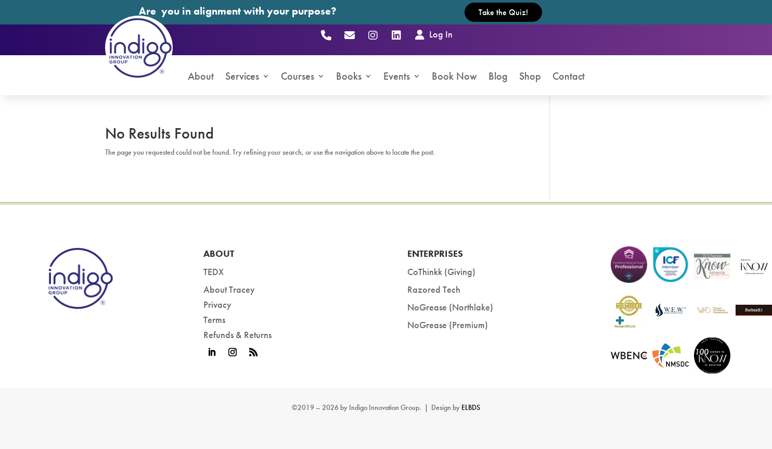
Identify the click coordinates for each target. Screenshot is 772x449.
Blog (498, 77)
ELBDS (470, 407)
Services (242, 77)
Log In (433, 34)
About (201, 77)
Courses (297, 77)
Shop (530, 77)
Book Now (454, 77)
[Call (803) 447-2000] (325, 35)
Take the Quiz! (503, 12)
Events (396, 77)
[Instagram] (372, 35)
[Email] (349, 35)
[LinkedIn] (396, 35)
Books (349, 77)
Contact (568, 77)
